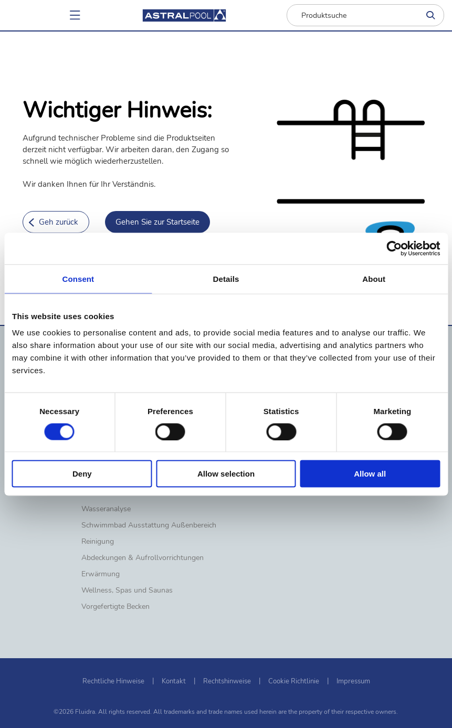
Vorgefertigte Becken (115, 607)
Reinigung (97, 541)
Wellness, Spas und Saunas (127, 590)
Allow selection (226, 473)
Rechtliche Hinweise (113, 681)
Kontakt (174, 681)
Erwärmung (100, 574)
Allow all (370, 473)
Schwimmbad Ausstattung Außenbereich (148, 525)
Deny (82, 473)
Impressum (353, 681)
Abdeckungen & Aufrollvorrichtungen (142, 558)
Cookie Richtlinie (293, 681)
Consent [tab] (78, 278)
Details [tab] (226, 278)
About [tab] (373, 278)
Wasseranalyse (106, 509)
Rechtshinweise (227, 681)
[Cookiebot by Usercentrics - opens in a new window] (394, 248)
